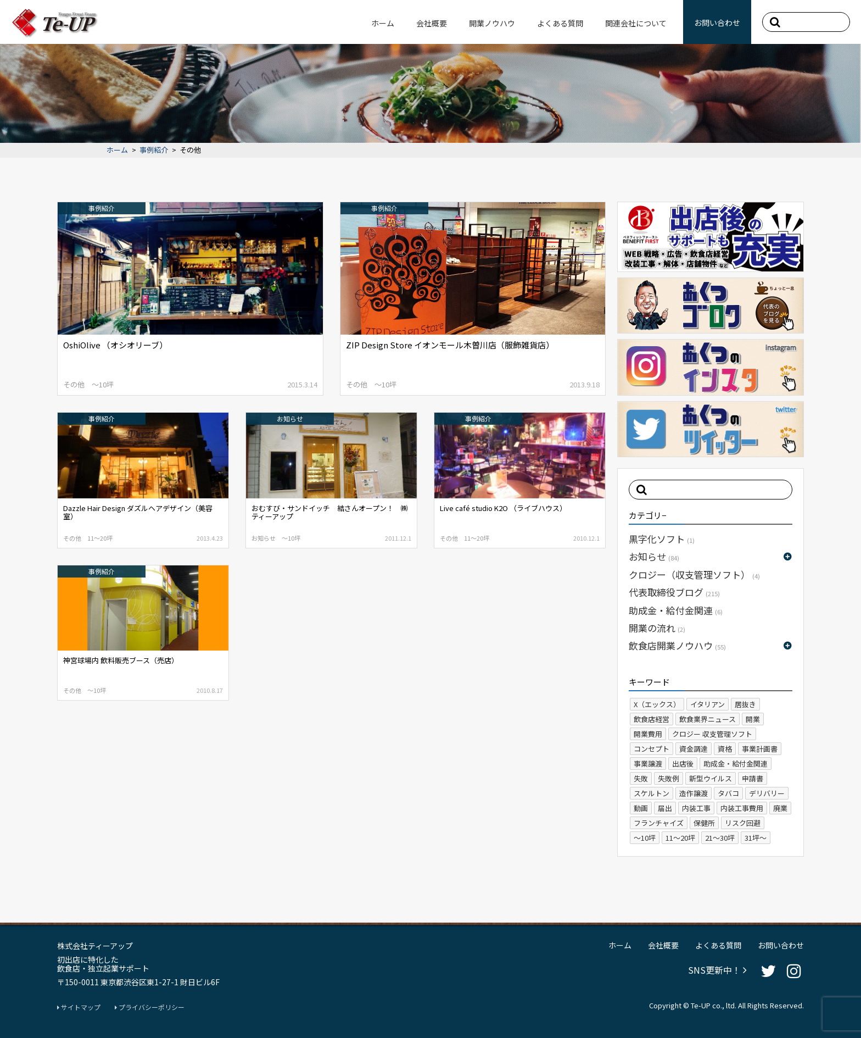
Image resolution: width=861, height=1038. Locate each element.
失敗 (641, 778)
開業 (753, 719)
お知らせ (654, 556)
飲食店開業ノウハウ (677, 645)
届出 (665, 808)
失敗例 (668, 778)
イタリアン (707, 704)
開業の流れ (657, 628)
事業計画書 (760, 748)
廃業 (780, 808)
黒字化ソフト (662, 539)
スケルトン (651, 793)
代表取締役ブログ (674, 592)
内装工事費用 (741, 808)
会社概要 (431, 23)
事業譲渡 (648, 763)
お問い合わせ (717, 22)
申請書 (752, 778)
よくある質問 (560, 23)
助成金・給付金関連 (676, 610)
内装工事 (696, 808)
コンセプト (651, 748)
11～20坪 (680, 837)
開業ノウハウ (492, 23)
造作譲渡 (693, 793)
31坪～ (756, 837)
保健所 (704, 823)
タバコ (728, 793)
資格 (725, 748)
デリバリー (767, 793)
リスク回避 (743, 823)
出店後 (683, 763)
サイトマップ (78, 1007)
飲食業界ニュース (707, 719)
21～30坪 (720, 837)
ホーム (382, 23)
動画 (641, 808)
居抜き (745, 704)
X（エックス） (657, 704)
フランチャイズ (659, 823)
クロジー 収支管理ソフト (712, 734)
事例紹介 (153, 150)
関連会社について (636, 23)
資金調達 (693, 748)
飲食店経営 (651, 719)
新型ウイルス (710, 778)
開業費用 (648, 734)
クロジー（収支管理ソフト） (694, 574)
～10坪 (645, 837)
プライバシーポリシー (150, 1007)
